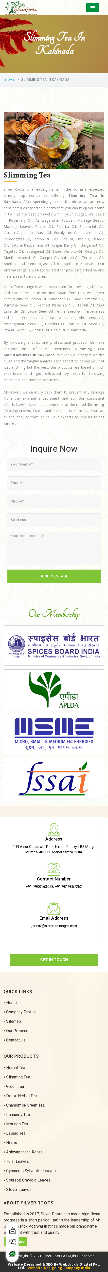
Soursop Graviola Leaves (27, 1180)
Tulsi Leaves (16, 1161)
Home (10, 80)
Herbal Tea (14, 1067)
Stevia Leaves (18, 1189)
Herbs (10, 1142)
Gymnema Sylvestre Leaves (30, 1170)
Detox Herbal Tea (20, 1095)
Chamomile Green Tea (24, 1105)
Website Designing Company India (59, 1267)
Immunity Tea (17, 1114)
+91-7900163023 (39, 887)
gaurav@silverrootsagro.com (54, 926)
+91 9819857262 (68, 887)
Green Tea (14, 1086)
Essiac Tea (14, 1133)
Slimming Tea (17, 1077)
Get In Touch (54, 959)
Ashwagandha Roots (23, 1152)
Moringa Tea (16, 1124)
